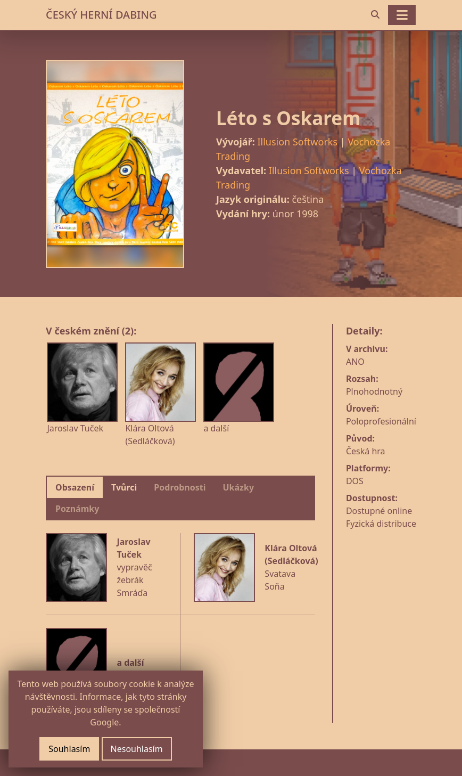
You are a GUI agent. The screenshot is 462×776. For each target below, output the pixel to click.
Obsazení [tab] (74, 487)
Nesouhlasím (137, 749)
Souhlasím (69, 749)
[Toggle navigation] (402, 15)
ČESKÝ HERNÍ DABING (101, 14)
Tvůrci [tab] (124, 487)
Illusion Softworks (297, 141)
